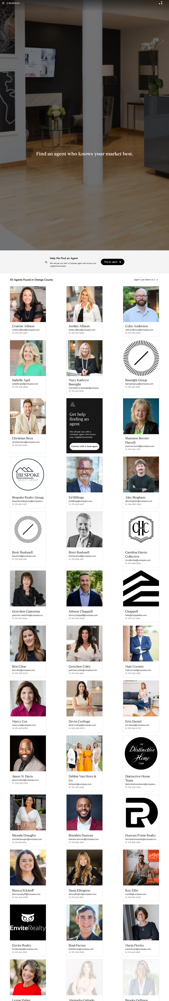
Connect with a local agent (84, 446)
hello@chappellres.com (136, 612)
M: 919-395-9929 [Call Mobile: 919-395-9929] (76, 944)
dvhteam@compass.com (80, 778)
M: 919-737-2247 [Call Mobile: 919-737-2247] (132, 615)
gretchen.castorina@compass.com (28, 612)
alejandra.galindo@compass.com (84, 994)
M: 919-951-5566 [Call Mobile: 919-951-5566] (19, 615)
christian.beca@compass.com (26, 442)
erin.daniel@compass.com (137, 720)
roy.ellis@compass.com (135, 886)
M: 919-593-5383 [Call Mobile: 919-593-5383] (133, 333)
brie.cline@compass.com (23, 666)
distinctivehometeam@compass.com (141, 778)
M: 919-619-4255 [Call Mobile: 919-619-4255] (132, 944)
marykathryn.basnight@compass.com (84, 388)
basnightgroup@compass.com (139, 384)
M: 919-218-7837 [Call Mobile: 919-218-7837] (19, 998)
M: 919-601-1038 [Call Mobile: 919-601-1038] (76, 391)
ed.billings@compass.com (80, 500)
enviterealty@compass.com (25, 940)
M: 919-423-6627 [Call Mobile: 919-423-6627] (76, 503)
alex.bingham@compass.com (138, 500)
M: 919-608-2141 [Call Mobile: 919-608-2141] (19, 557)
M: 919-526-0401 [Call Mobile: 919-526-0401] (76, 669)
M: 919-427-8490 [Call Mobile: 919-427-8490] (76, 333)
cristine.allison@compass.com (26, 330)
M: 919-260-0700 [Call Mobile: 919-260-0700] (133, 723)
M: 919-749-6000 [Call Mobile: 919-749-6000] (76, 781)
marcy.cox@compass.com (24, 720)
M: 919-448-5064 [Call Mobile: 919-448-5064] (133, 561)
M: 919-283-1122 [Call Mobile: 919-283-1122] (19, 503)
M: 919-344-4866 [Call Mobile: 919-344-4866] (20, 387)
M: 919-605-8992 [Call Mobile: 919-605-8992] (20, 723)
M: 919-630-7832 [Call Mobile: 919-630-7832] (133, 781)
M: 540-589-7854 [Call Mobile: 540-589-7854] (133, 503)
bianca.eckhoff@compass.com (26, 886)
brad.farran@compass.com (81, 940)
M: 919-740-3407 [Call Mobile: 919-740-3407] (20, 333)
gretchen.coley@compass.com (83, 666)
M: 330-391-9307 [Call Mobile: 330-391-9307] (76, 998)
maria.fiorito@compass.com (138, 940)
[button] (3, 3)
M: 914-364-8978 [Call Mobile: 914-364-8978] (20, 890)
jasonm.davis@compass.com (25, 774)
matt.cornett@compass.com (138, 666)
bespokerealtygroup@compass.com (28, 500)
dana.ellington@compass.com (82, 886)
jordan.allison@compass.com (82, 330)
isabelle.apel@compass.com (25, 384)
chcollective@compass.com (138, 558)
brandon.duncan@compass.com (84, 832)
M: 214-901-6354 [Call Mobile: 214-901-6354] (19, 445)
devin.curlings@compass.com (82, 720)
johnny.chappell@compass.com (83, 612)
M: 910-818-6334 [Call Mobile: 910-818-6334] (133, 890)
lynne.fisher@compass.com (24, 994)
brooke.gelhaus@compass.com (139, 994)
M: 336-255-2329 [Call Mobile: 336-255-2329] (20, 777)
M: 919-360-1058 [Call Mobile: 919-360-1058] (132, 669)
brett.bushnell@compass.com (82, 554)
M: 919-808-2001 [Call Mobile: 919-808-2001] (76, 836)
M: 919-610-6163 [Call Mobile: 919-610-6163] (19, 836)
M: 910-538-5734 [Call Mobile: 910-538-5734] (20, 669)
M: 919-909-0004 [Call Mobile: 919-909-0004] (76, 615)
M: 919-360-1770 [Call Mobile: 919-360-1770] (132, 449)
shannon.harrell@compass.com (139, 446)
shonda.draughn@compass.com (27, 832)
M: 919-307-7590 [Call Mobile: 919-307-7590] (133, 998)
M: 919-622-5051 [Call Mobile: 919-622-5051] (76, 890)
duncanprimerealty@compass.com (141, 832)
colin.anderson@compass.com (139, 330)
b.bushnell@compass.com (24, 554)
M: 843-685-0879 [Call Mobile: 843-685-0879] (77, 723)
